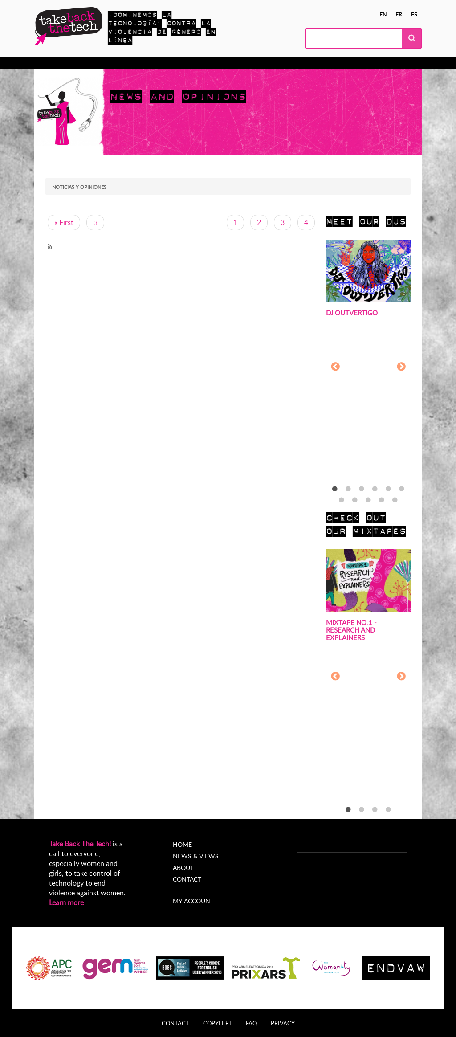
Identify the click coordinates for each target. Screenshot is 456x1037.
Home (182, 844)
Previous (335, 367)
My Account (335, 63)
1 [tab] (334, 489)
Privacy (283, 1023)
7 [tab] (341, 500)
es (414, 14)
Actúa (112, 63)
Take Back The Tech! (80, 844)
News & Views (196, 856)
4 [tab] (374, 489)
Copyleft (217, 1023)
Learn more (66, 902)
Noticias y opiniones (231, 63)
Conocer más (71, 63)
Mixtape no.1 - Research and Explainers (351, 630)
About (183, 867)
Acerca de (289, 63)
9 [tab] (368, 500)
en (383, 14)
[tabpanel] (368, 368)
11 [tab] (395, 500)
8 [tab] (354, 500)
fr (398, 14)
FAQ (251, 1023)
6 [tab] (401, 489)
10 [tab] (381, 500)
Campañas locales (160, 63)
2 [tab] (348, 489)
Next (401, 367)
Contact (187, 879)
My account (193, 901)
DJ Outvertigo (352, 312)
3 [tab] (361, 489)
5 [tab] (388, 489)
